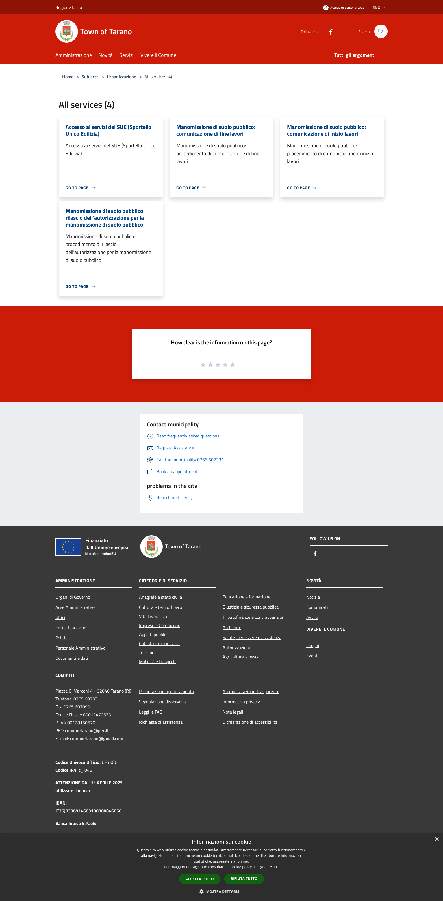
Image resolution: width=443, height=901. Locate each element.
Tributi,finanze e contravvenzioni (254, 617)
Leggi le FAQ (151, 711)
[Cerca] (381, 31)
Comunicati (317, 607)
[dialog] (221, 867)
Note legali (233, 711)
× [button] (437, 839)
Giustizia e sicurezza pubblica (251, 606)
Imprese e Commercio (159, 625)
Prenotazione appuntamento (166, 691)
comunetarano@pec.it (87, 730)
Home (67, 76)
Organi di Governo (72, 597)
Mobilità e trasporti (157, 661)
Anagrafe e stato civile (160, 597)
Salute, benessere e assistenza (252, 637)
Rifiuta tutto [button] (244, 878)
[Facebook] (328, 31)
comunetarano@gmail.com (96, 738)
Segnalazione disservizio (162, 701)
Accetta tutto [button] (200, 878)
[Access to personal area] (344, 7)
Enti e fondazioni (71, 627)
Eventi (312, 655)
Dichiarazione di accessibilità (250, 722)
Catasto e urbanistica (159, 643)
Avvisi (312, 617)
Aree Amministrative (75, 607)
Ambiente (232, 627)
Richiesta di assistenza (161, 722)
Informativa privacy (241, 701)
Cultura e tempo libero (160, 607)
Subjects (90, 76)
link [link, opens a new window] (276, 867)
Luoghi (312, 645)
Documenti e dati (71, 658)
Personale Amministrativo (80, 648)
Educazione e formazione (246, 596)
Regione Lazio (68, 7)
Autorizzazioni (236, 647)
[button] (221, 891)
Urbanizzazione (121, 76)
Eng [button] (379, 7)
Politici (61, 637)
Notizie (313, 597)
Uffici (60, 617)
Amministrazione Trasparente (251, 691)
